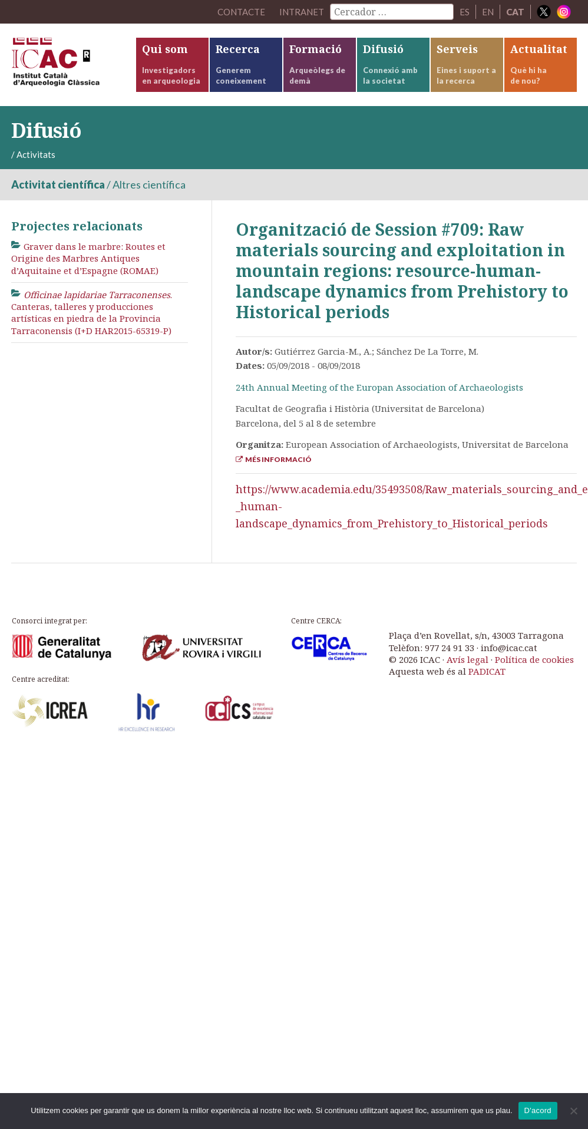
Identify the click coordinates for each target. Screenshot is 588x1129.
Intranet (301, 11)
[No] (573, 1111)
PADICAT (487, 671)
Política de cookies (534, 659)
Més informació (274, 459)
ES (465, 11)
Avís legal (467, 659)
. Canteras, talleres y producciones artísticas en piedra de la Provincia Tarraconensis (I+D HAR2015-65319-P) (91, 312)
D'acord (537, 1110)
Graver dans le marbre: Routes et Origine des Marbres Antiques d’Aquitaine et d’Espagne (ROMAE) (88, 258)
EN (488, 11)
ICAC (73, 65)
